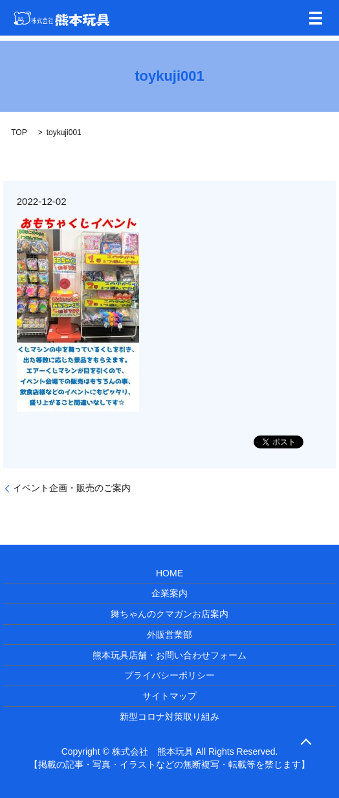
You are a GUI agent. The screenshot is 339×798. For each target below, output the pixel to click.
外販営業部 (169, 634)
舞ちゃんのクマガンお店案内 (169, 614)
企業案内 (169, 593)
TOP (19, 132)
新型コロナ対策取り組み (169, 716)
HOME (169, 573)
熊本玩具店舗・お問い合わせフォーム (169, 655)
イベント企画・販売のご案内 (72, 488)
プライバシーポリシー (169, 675)
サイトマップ (169, 696)
